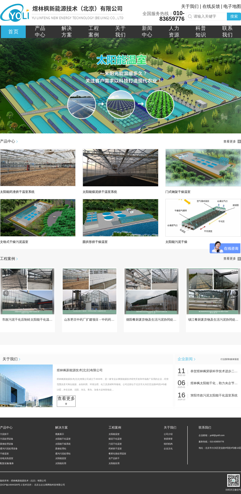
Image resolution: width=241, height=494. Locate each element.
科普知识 (200, 31)
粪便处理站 (60, 449)
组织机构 (168, 444)
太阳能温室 (60, 458)
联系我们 (227, 31)
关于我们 (120, 31)
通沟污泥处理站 (63, 454)
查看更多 (232, 141)
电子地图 (232, 6)
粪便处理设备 (6, 444)
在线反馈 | (212, 6)
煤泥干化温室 (115, 439)
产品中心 (40, 31)
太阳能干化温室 (63, 439)
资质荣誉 (168, 439)
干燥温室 (4, 454)
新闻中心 (147, 31)
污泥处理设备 (6, 439)
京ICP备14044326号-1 (11, 485)
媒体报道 (234, 359)
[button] (113, 122)
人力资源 (174, 31)
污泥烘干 (4, 434)
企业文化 (168, 449)
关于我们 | (191, 6)
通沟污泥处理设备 (9, 449)
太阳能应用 (60, 463)
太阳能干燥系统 (63, 444)
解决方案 (67, 31)
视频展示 (59, 434)
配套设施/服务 (7, 463)
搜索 (234, 16)
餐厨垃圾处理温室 (117, 454)
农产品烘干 (114, 458)
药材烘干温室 (115, 449)
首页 (13, 31)
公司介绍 (168, 434)
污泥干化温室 (115, 444)
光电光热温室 (6, 458)
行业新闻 (225, 359)
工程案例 (93, 31)
